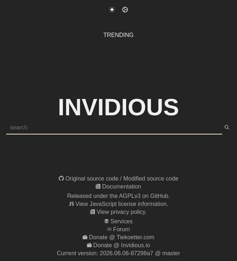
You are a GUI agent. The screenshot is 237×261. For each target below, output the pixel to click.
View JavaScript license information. (121, 204)
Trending (118, 35)
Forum (121, 229)
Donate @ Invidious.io (121, 245)
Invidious (118, 107)
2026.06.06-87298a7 (126, 253)
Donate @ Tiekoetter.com (121, 237)
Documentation (121, 186)
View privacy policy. (122, 212)
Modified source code (150, 178)
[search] (227, 127)
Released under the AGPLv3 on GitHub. (118, 196)
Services (122, 221)
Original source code (91, 178)
